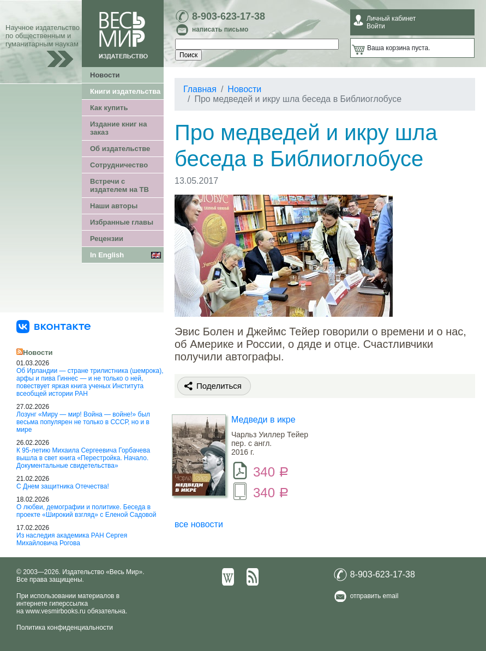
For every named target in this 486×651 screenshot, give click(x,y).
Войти (376, 26)
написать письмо (220, 29)
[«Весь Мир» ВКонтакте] (53, 326)
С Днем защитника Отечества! (62, 486)
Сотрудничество (119, 165)
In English (107, 255)
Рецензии (106, 238)
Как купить (109, 108)
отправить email (374, 596)
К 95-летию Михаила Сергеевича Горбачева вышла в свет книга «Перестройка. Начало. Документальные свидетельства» (83, 458)
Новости (105, 75)
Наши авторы (113, 206)
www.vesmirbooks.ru (56, 611)
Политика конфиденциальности (64, 627)
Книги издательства (125, 91)
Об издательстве (120, 148)
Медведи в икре (263, 419)
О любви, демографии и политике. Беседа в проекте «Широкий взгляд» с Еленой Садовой (86, 511)
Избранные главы (121, 222)
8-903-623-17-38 (228, 16)
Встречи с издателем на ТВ (119, 185)
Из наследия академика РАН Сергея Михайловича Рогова (71, 539)
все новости (199, 524)
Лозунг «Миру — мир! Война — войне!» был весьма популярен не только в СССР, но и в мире (83, 422)
